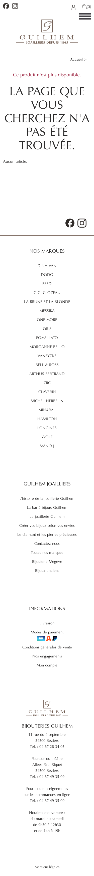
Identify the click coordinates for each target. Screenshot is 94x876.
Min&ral (47, 410)
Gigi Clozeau (47, 292)
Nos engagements (47, 656)
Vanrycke (47, 356)
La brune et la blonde (47, 301)
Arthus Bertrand (47, 374)
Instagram (15, 6)
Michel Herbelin (47, 401)
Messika (47, 310)
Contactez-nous (47, 543)
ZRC (47, 383)
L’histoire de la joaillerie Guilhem (47, 498)
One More (47, 319)
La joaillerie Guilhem (47, 516)
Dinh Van (47, 265)
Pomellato (47, 337)
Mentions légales (47, 867)
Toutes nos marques (47, 552)
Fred (47, 283)
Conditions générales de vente (47, 647)
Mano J (47, 446)
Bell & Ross (47, 365)
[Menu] (85, 17)
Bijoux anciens (47, 570)
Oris (47, 328)
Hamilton (47, 419)
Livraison (47, 623)
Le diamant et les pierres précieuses (47, 534)
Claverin (47, 392)
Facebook (6, 6)
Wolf (47, 437)
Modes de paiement (47, 635)
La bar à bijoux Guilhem (47, 507)
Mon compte (47, 665)
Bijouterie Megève (47, 561)
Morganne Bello (47, 346)
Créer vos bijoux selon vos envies (47, 525)
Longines (47, 428)
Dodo (47, 274)
